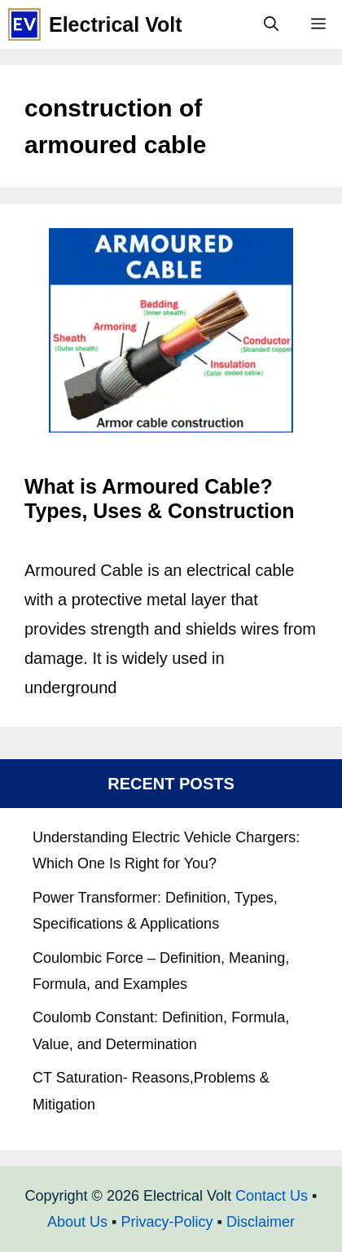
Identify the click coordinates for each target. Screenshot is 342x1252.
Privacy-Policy (167, 1222)
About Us (77, 1222)
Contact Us (271, 1196)
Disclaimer (260, 1222)
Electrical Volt (115, 24)
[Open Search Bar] (271, 24)
